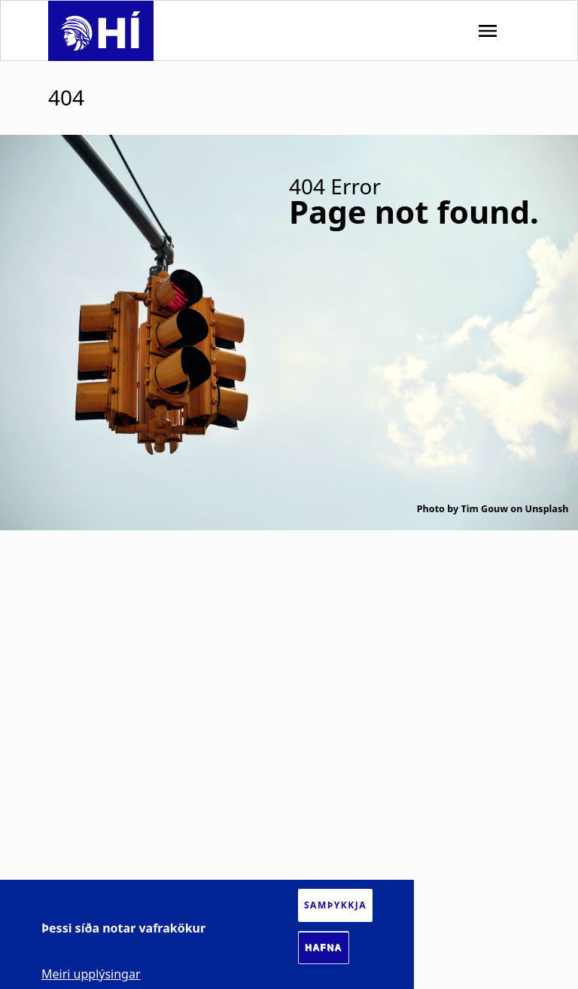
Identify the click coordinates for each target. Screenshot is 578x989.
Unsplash (547, 508)
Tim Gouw (484, 508)
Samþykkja (335, 905)
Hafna (323, 947)
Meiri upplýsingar (91, 974)
